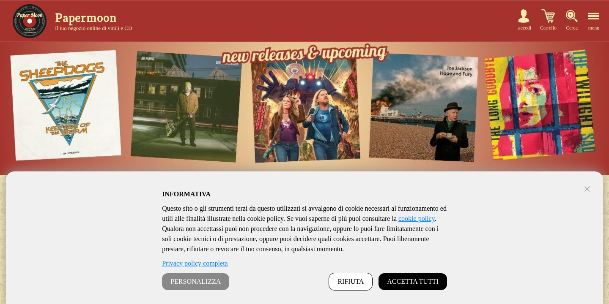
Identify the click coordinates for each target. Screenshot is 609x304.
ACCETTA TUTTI (413, 281)
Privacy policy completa (195, 263)
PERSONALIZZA (195, 281)
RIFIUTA (350, 281)
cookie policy (416, 218)
